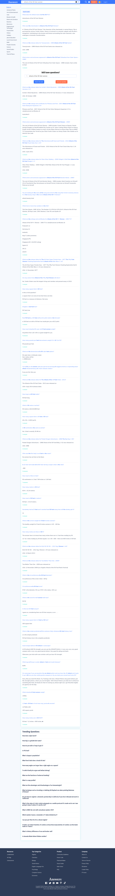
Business (9, 22)
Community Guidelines (62, 854)
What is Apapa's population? (31, 755)
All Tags (9, 857)
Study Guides (60, 863)
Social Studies (10, 49)
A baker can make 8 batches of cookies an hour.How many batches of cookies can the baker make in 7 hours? (50, 825)
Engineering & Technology (10, 27)
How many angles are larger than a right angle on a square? (40, 765)
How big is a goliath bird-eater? (32, 741)
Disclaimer (84, 866)
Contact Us (85, 857)
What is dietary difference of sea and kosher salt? (37, 831)
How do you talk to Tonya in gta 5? (32, 746)
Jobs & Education (11, 37)
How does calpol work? (29, 736)
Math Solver (60, 866)
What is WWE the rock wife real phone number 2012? (38, 810)
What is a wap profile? (29, 780)
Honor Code (60, 857)
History (8, 33)
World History (35, 863)
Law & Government (12, 40)
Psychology (35, 869)
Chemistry (34, 857)
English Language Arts (38, 866)
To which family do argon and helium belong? (36, 770)
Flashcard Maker (61, 860)
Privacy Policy (85, 863)
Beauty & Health (11, 17)
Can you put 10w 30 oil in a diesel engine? (34, 820)
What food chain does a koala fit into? (33, 760)
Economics (34, 875)
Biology (34, 860)
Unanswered (10, 860)
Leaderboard (10, 854)
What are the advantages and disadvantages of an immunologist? (42, 785)
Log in (105, 2)
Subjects (8, 7)
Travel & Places (11, 54)
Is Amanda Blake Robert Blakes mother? (34, 836)
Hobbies (9, 35)
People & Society (11, 44)
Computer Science (36, 872)
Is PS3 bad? (25, 751)
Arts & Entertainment (12, 12)
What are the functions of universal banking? (35, 775)
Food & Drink (10, 30)
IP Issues (84, 872)
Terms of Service (86, 860)
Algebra (34, 854)
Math (8, 42)
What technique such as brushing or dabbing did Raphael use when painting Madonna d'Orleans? (48, 791)
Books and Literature (12, 19)
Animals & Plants (11, 10)
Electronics (9, 24)
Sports (8, 52)
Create (94, 2)
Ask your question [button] (61, 81)
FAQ (58, 869)
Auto (8, 15)
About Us (84, 854)
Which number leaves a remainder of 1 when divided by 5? (39, 815)
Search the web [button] (39, 81)
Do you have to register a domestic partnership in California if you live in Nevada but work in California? (50, 797)
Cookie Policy (85, 869)
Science (9, 47)
